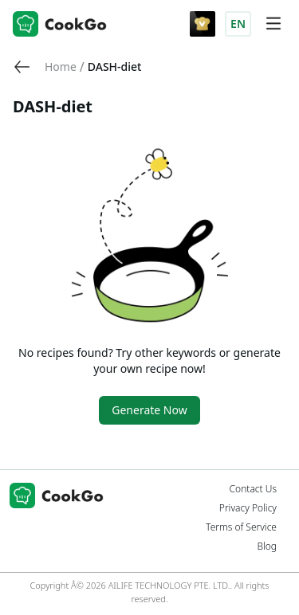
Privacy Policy (248, 508)
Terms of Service (241, 527)
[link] (61, 67)
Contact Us (253, 489)
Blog (267, 546)
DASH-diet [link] (115, 66)
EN (238, 23)
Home (61, 66)
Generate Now (149, 409)
